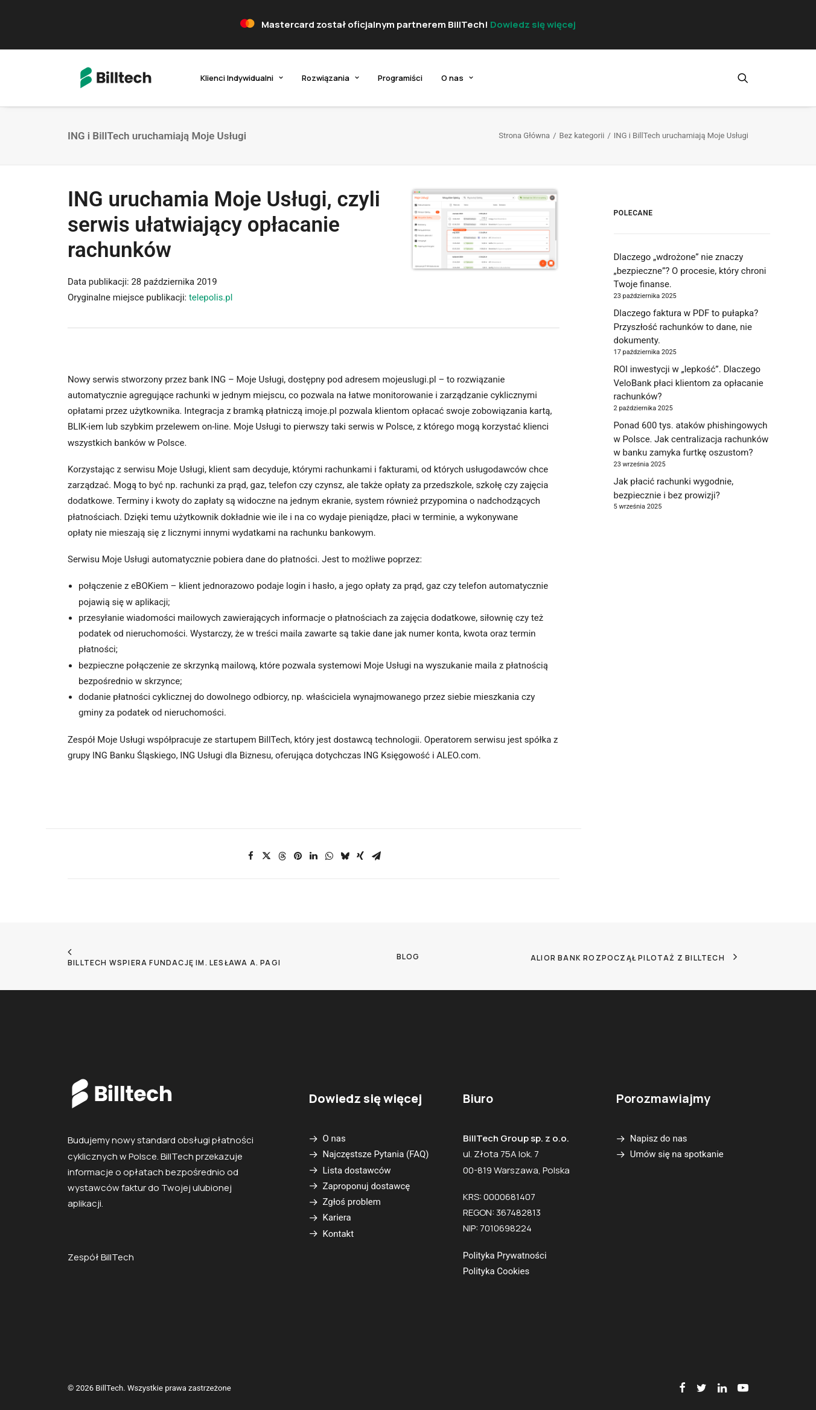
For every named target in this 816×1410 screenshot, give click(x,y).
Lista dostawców (357, 1170)
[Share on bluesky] (344, 856)
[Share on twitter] (266, 856)
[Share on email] (376, 856)
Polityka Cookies (496, 1271)
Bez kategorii (582, 135)
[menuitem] (227, 77)
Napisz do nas (658, 1138)
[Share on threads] (282, 856)
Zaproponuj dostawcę (366, 1186)
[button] (743, 77)
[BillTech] (106, 78)
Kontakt (338, 1233)
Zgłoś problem (352, 1201)
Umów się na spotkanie (677, 1154)
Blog (408, 956)
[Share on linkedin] (313, 856)
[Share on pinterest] (297, 856)
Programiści (385, 77)
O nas (443, 77)
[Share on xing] (360, 856)
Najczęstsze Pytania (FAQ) (376, 1154)
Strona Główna (524, 135)
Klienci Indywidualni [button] (227, 77)
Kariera (337, 1217)
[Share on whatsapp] (329, 856)
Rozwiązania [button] (316, 77)
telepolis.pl (211, 297)
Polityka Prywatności (505, 1255)
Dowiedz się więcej (533, 24)
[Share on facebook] (250, 856)
